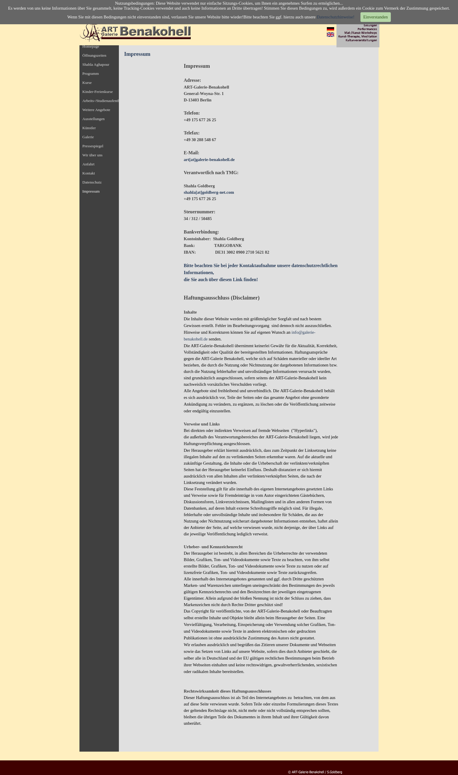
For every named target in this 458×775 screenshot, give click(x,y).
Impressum (91, 191)
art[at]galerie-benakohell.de (209, 159)
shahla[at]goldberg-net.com (209, 192)
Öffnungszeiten (94, 55)
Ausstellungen (93, 119)
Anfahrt (88, 164)
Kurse (87, 82)
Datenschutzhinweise (335, 17)
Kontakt (88, 173)
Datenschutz (92, 182)
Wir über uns (92, 155)
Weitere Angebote (96, 110)
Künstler (89, 128)
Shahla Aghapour (95, 64)
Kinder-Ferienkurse (97, 91)
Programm (90, 73)
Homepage (90, 46)
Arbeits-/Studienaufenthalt (103, 100)
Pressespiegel (92, 146)
